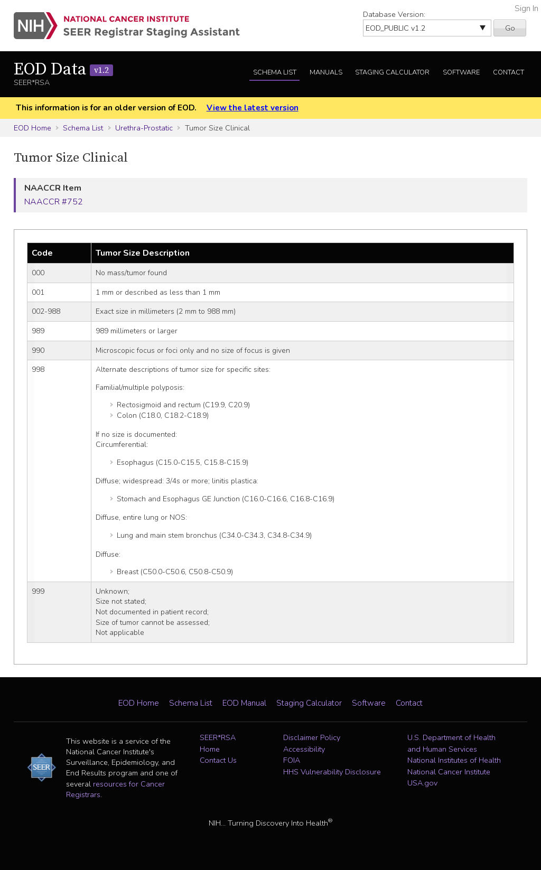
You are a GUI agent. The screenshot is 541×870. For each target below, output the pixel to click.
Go (510, 28)
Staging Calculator (392, 72)
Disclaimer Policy (311, 737)
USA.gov (422, 783)
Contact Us (218, 760)
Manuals (326, 72)
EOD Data (63, 69)
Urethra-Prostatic (144, 128)
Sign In (526, 8)
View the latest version (253, 107)
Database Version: (394, 14)
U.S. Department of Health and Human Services (451, 743)
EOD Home (32, 128)
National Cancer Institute (448, 771)
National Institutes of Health (454, 760)
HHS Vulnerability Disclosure (332, 771)
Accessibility (304, 749)
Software (461, 72)
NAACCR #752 (53, 202)
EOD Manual (244, 703)
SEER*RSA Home (218, 743)
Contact (508, 72)
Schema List (274, 72)
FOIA (291, 760)
